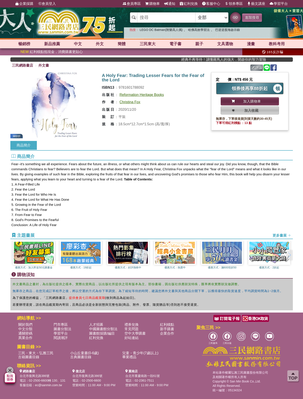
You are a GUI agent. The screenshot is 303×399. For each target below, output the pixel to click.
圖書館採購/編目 (102, 333)
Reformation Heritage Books (142, 95)
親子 (199, 44)
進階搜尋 (252, 17)
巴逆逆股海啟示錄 (227, 30)
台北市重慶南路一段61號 (142, 376)
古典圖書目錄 (80, 357)
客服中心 (211, 3)
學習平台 (279, 3)
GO (235, 17)
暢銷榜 (24, 44)
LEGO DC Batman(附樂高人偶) (161, 30)
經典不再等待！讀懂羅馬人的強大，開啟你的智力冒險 (236, 59)
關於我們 (25, 324)
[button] (289, 255)
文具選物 (225, 44)
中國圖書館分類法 (103, 329)
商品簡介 (24, 145)
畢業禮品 (129, 357)
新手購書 (167, 329)
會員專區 (132, 3)
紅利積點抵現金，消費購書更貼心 (52, 52)
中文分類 (25, 329)
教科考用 (277, 44)
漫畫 (251, 44)
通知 (169, 3)
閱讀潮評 (61, 338)
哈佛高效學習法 (199, 30)
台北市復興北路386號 (34, 376)
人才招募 (96, 324)
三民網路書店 (22, 65)
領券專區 (234, 3)
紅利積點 (167, 324)
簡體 (122, 44)
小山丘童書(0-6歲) (84, 353)
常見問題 (131, 329)
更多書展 (282, 235)
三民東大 (148, 44)
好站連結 (131, 338)
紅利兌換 (189, 3)
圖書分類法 (62, 329)
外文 (100, 44)
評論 (256, 67)
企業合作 (167, 333)
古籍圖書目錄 (28, 357)
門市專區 (61, 324)
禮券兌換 (131, 324)
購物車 (152, 3)
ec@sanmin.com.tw (48, 385)
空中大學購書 (135, 333)
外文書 (43, 65)
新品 (52, 44)
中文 (78, 44)
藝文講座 (256, 3)
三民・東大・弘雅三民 (35, 353)
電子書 (175, 44)
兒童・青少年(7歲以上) (140, 353)
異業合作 (25, 338)
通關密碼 (25, 333)
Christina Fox (130, 102)
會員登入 (47, 3)
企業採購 (24, 3)
